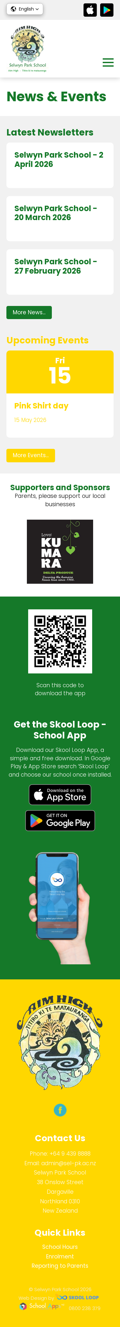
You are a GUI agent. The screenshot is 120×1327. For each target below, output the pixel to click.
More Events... (31, 455)
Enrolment (60, 1256)
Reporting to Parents (60, 1266)
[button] (25, 9)
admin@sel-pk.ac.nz (68, 1163)
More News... (29, 312)
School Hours (60, 1247)
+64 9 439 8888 (70, 1154)
